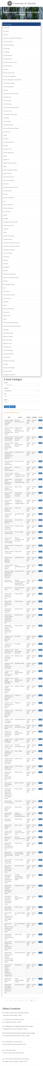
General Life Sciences (8, 204)
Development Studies (8, 125)
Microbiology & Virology (8, 284)
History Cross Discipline (8, 236)
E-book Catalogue (7, 24)
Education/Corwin (7, 149)
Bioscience (5, 69)
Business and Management (9, 76)
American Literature (8, 41)
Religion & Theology (8, 336)
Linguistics (5, 260)
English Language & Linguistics (10, 170)
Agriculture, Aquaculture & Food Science (12, 38)
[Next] (37, 1000)
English (5, 166)
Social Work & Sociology (8, 360)
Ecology (5, 135)
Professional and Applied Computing (11, 326)
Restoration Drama (7, 340)
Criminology (6, 118)
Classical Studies (7, 100)
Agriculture (5, 34)
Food (4, 201)
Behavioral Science (7, 59)
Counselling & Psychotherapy (10, 114)
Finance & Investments (8, 197)
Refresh (13, 406)
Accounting (5, 31)
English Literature (7, 173)
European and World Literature (10, 187)
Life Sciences (6, 256)
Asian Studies (6, 27)
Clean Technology (7, 104)
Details (40, 420)
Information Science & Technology (11, 246)
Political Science (7, 315)
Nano (4, 288)
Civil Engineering (7, 97)
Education (5, 145)
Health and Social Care (8, 225)
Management (6, 267)
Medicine (5, 281)
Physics (5, 305)
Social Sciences (6, 357)
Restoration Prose (7, 343)
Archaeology (6, 52)
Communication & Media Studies (11, 107)
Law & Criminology (7, 253)
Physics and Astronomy (8, 308)
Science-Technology (8, 350)
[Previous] (5, 1000)
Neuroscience (6, 291)
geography (5, 218)
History (5, 232)
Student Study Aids (7, 371)
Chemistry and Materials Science (11, 93)
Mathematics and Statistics (9, 274)
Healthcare (5, 229)
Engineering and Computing (9, 163)
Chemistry (5, 90)
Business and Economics (9, 72)
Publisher (6, 388)
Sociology (5, 364)
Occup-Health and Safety (9, 295)
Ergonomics (6, 183)
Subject (6, 382)
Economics (5, 138)
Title (5, 394)
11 (34, 1000)
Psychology (5, 329)
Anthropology (6, 48)
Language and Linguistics (9, 249)
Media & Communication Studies (11, 277)
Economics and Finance (8, 142)
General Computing (7, 208)
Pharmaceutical (7, 298)
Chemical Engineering (8, 86)
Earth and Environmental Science (11, 128)
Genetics (5, 215)
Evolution (5, 194)
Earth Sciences (6, 131)
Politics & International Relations (11, 322)
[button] (21, 385)
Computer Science (7, 111)
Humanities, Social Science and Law (11, 243)
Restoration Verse (7, 347)
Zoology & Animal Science (9, 374)
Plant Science (6, 312)
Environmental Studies (8, 180)
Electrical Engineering (8, 152)
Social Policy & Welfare (8, 354)
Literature (5, 263)
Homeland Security (7, 239)
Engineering (6, 159)
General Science (7, 211)
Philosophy (5, 301)
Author (5, 399)
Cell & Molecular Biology (9, 83)
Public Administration (8, 333)
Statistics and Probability (9, 367)
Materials (5, 270)
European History (7, 190)
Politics (5, 319)
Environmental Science (8, 177)
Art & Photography (7, 55)
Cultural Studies (7, 121)
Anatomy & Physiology (8, 45)
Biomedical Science (7, 66)
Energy (4, 156)
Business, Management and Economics (12, 79)
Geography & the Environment (10, 222)
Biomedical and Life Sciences (10, 62)
